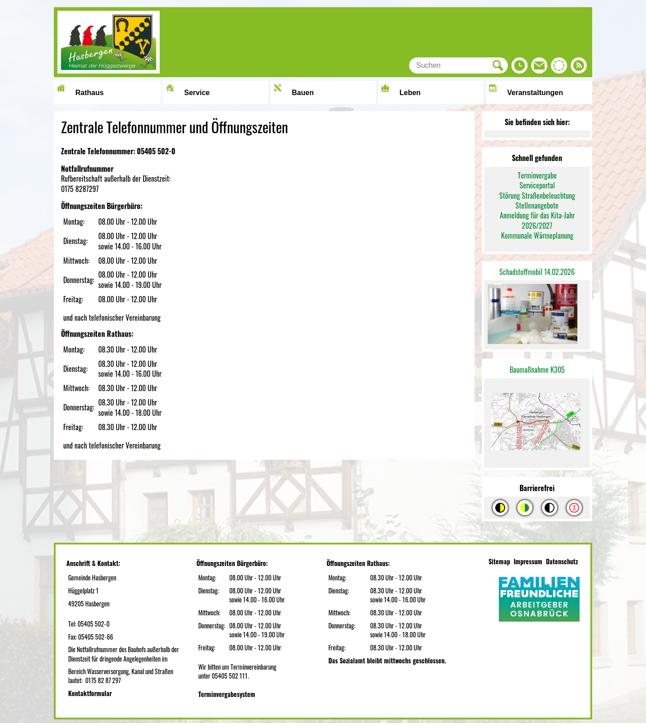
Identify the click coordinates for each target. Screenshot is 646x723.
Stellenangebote (537, 205)
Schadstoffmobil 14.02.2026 (537, 271)
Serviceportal (537, 185)
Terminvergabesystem (226, 694)
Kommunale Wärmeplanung (537, 235)
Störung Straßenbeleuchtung (537, 195)
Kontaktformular (90, 693)
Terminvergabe (537, 175)
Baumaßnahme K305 (537, 369)
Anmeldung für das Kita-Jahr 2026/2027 (537, 220)
